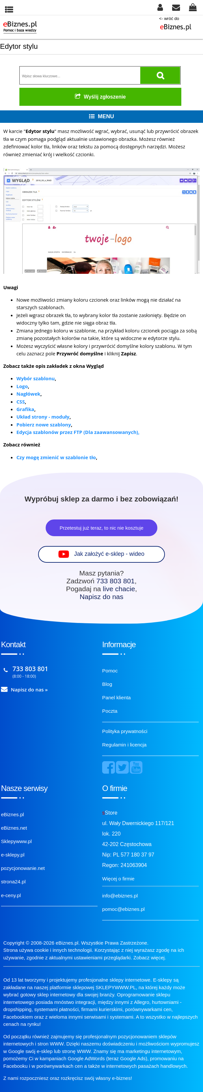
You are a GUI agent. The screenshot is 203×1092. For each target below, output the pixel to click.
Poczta (109, 711)
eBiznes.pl (12, 814)
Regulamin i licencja (124, 744)
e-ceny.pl (11, 895)
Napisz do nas (101, 596)
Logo (22, 386)
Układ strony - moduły (42, 416)
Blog (107, 684)
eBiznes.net (14, 828)
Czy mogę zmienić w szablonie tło (56, 457)
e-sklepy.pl (12, 854)
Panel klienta (116, 697)
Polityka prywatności (124, 731)
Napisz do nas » (29, 689)
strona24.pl (13, 881)
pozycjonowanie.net (23, 868)
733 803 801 (115, 581)
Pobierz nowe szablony (43, 424)
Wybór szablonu (35, 378)
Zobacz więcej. (149, 957)
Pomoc (110, 670)
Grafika (25, 409)
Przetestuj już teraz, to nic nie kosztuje (101, 528)
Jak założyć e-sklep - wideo (109, 554)
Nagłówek (28, 393)
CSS (20, 401)
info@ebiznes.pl (120, 895)
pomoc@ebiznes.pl (123, 909)
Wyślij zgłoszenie (100, 97)
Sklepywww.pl (16, 841)
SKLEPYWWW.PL (116, 987)
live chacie (119, 589)
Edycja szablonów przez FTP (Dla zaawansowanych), (78, 432)
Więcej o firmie (118, 878)
